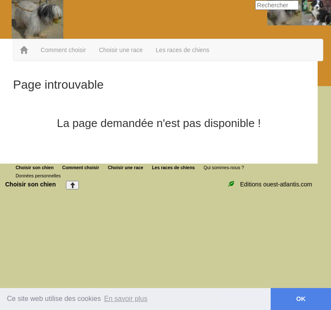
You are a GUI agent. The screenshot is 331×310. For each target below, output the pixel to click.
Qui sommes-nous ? (223, 167)
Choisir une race (121, 49)
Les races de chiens (182, 49)
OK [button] (301, 298)
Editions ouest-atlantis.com (276, 184)
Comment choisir (63, 49)
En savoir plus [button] (126, 298)
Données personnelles (38, 175)
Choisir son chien (34, 167)
